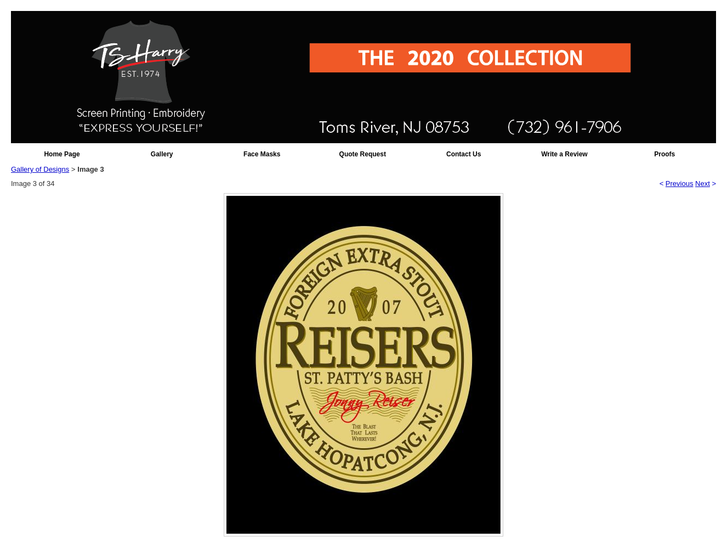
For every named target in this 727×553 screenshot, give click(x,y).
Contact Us (463, 154)
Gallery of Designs (40, 169)
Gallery (162, 154)
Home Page (61, 154)
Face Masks (261, 154)
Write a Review (564, 154)
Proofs (664, 154)
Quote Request (362, 154)
